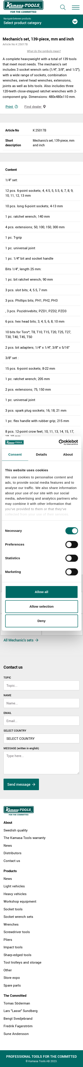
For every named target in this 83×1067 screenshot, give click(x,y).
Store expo (12, 977)
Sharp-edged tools (17, 955)
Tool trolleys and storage (22, 962)
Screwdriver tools (17, 932)
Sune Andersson (16, 1033)
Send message (21, 784)
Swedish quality (16, 830)
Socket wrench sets (18, 916)
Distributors (12, 853)
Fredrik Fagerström (18, 1026)
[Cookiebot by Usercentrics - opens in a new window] (59, 442)
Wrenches (11, 924)
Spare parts (12, 985)
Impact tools (13, 947)
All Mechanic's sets (21, 640)
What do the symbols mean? (44, 51)
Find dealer (35, 106)
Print (12, 106)
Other (8, 970)
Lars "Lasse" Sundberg (21, 1010)
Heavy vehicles (15, 894)
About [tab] (68, 454)
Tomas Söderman (17, 1003)
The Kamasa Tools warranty (25, 837)
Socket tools (13, 909)
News (8, 845)
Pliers (8, 939)
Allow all (41, 592)
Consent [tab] (15, 454)
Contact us (12, 860)
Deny (41, 621)
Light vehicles (14, 886)
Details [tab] (41, 454)
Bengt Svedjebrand (18, 1018)
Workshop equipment (20, 901)
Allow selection (41, 606)
